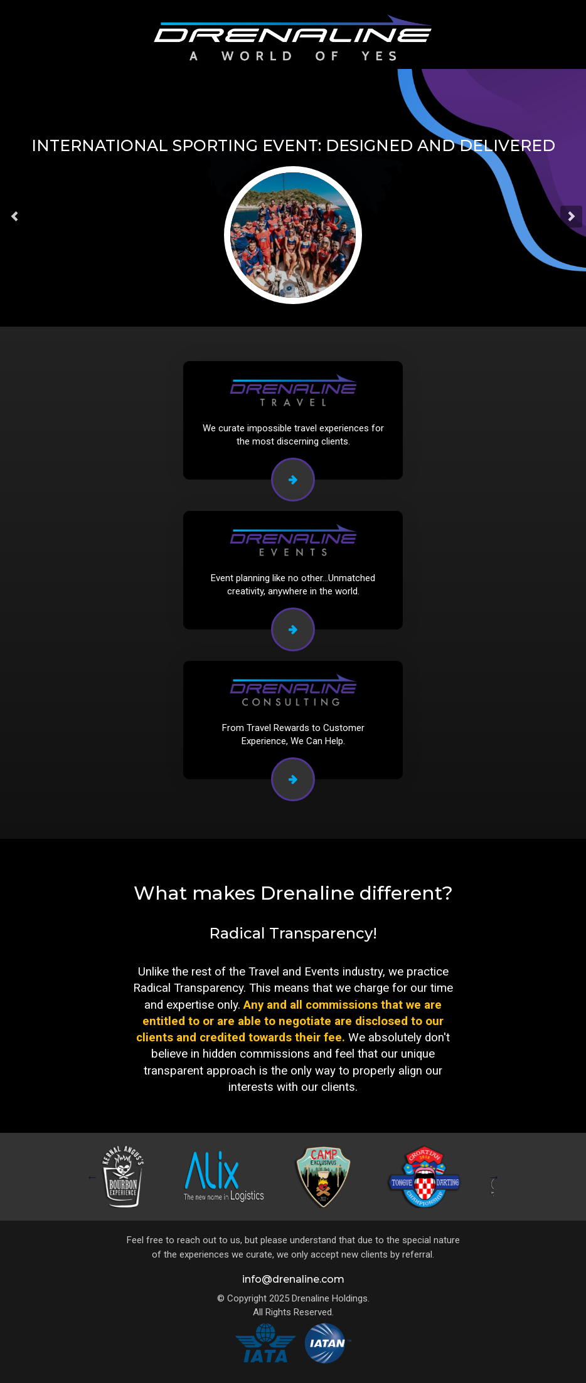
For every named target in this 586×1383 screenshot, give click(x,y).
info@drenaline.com (293, 1279)
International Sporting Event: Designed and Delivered (293, 145)
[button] (14, 217)
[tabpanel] (127, 1176)
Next (493, 1176)
